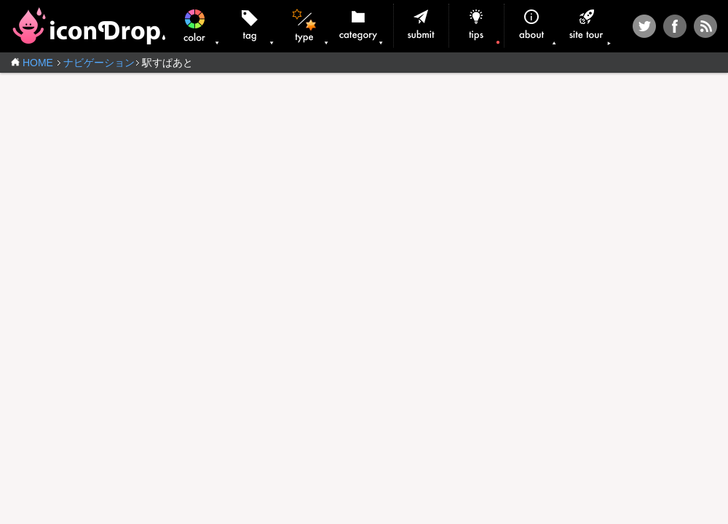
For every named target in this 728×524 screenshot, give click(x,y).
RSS (705, 26)
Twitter (644, 26)
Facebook (675, 26)
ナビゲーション (99, 62)
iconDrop (88, 26)
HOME (38, 62)
